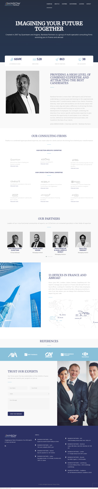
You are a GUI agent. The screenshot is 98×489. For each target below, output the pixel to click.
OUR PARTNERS (73, 4)
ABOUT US (57, 4)
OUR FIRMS (64, 4)
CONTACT (88, 4)
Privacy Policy (56, 484)
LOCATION (81, 4)
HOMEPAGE (49, 4)
